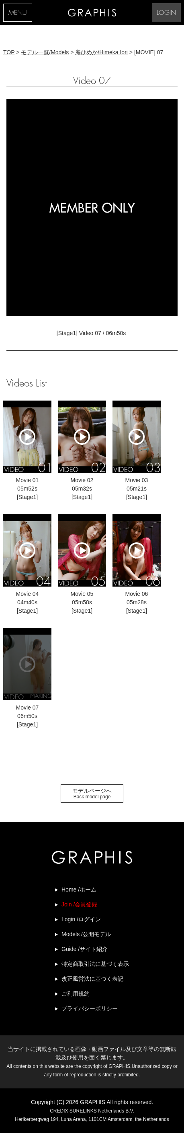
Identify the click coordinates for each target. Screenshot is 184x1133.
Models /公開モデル (86, 934)
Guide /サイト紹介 (84, 949)
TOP (8, 52)
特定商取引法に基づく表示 (95, 964)
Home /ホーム (78, 889)
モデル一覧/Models (45, 52)
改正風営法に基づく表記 (92, 979)
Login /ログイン (81, 919)
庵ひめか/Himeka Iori (101, 52)
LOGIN (166, 13)
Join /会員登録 (79, 904)
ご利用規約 (75, 993)
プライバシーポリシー (89, 1008)
